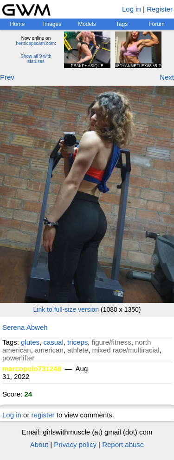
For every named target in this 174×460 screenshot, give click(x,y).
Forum (156, 24)
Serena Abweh (25, 327)
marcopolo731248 (31, 368)
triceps (77, 342)
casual (53, 342)
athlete (77, 350)
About (39, 444)
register (43, 415)
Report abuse (123, 444)
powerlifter (18, 358)
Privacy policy (75, 444)
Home (17, 24)
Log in (131, 9)
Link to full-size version (66, 309)
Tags (122, 24)
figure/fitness (111, 342)
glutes (30, 342)
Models (87, 24)
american (49, 350)
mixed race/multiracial (125, 350)
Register (160, 9)
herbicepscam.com (35, 43)
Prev (7, 77)
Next (167, 77)
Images (52, 24)
